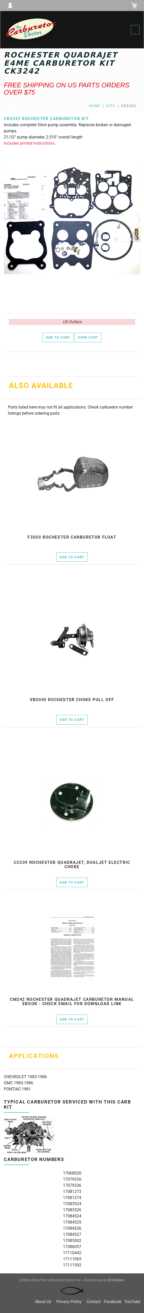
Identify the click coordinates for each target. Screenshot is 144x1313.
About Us (43, 1301)
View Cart (88, 337)
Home (94, 106)
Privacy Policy (69, 1301)
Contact (94, 1301)
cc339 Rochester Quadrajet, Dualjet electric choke (72, 864)
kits (110, 106)
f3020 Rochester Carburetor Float (72, 537)
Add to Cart (58, 337)
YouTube (132, 1301)
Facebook (112, 1301)
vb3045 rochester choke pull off (72, 700)
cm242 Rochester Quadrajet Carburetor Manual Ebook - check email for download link (72, 1001)
